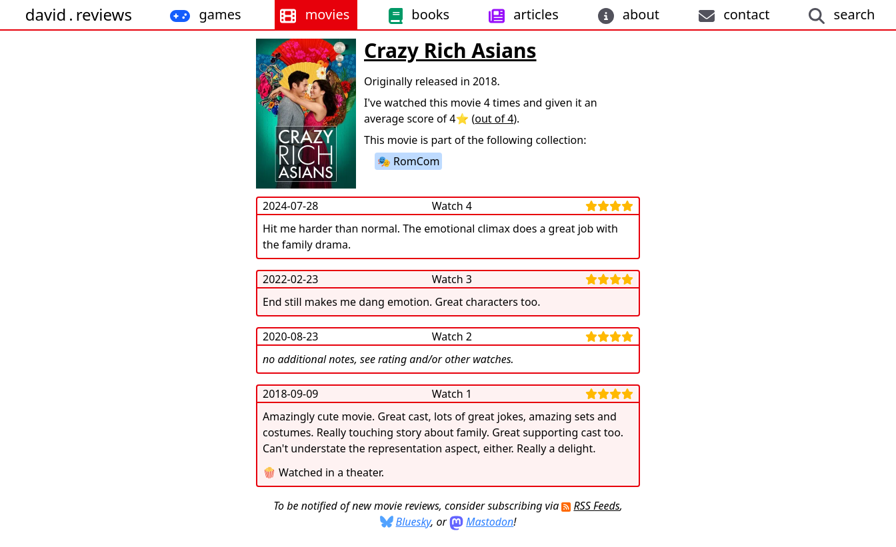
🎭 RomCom (408, 161)
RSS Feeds (596, 505)
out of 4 (494, 118)
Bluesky (413, 521)
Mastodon (489, 521)
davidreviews (78, 14)
